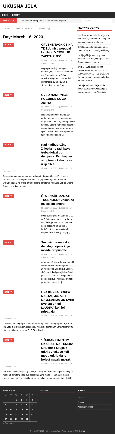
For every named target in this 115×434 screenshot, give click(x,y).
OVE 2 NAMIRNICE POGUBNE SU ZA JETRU (54, 98)
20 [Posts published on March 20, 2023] (6, 414)
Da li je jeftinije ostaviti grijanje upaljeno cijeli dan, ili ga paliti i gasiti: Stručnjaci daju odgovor (94, 58)
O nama (80, 402)
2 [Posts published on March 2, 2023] (21, 400)
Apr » (11, 423)
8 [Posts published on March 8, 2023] (16, 405)
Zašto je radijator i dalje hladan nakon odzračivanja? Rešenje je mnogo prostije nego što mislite (92, 88)
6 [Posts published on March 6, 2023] (5, 405)
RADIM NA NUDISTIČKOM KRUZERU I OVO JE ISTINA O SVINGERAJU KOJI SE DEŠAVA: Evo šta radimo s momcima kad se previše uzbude (93, 74)
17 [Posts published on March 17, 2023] (27, 409)
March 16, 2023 (50, 60)
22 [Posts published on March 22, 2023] (16, 414)
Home (5, 15)
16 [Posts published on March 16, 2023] (22, 409)
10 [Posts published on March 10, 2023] (27, 405)
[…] (67, 85)
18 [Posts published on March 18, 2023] (32, 409)
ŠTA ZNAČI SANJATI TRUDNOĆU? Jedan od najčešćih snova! (57, 199)
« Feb (5, 423)
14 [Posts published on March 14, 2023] (11, 409)
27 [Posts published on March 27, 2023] (6, 419)
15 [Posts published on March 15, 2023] (16, 409)
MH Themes (80, 431)
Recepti (16, 15)
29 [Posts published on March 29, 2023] (16, 419)
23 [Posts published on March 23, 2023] (22, 414)
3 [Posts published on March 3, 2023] (26, 400)
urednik (64, 60)
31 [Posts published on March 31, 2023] (27, 419)
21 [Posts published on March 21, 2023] (11, 414)
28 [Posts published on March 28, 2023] (11, 419)
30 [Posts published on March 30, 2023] (22, 419)
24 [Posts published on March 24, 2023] (27, 414)
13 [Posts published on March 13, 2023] (6, 409)
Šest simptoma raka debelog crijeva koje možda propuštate (55, 246)
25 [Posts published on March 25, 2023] (32, 414)
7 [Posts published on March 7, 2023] (11, 405)
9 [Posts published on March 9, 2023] (21, 405)
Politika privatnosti (85, 407)
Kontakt (80, 397)
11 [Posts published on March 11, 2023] (32, 405)
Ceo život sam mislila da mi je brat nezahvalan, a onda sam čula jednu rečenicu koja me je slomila (93, 38)
